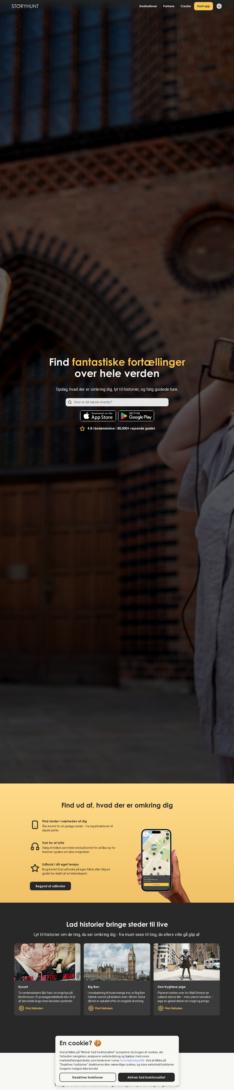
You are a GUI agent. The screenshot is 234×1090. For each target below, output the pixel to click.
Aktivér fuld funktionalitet (146, 1077)
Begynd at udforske (50, 886)
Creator (186, 6)
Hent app (203, 6)
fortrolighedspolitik (132, 1060)
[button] (217, 6)
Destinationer (148, 6)
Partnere (169, 6)
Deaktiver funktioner (87, 1077)
